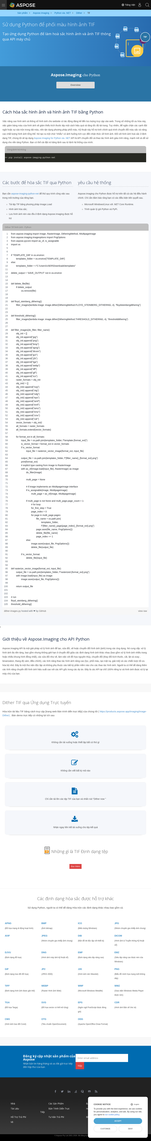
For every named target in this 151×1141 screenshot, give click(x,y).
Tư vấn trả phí (56, 1111)
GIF (7, 963)
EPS (80, 997)
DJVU (8, 947)
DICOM (118, 930)
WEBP (44, 980)
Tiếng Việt (127, 4)
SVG (43, 997)
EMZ (117, 947)
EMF (80, 947)
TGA (7, 997)
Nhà (13, 1098)
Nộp (80, 1060)
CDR (117, 997)
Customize (105, 1129)
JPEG (44, 930)
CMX (7, 1013)
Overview (75, 85)
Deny (130, 1129)
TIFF (7, 980)
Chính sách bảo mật (63, 1136)
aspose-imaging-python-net (25, 193)
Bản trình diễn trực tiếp (55, 1105)
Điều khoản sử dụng (80, 1136)
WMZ (117, 980)
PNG (117, 963)
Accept (117, 1121)
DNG (43, 947)
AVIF (7, 930)
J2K (80, 963)
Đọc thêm (75, 864)
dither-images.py (12, 611)
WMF (80, 980)
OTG (43, 1013)
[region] (75, 419)
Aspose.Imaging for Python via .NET (52, 138)
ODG (80, 1013)
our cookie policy (112, 1114)
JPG (117, 918)
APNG (8, 918)
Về (12, 1116)
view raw (142, 611)
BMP (43, 918)
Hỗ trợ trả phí (18, 1111)
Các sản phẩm (56, 1098)
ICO (80, 918)
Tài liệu (15, 1103)
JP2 (43, 963)
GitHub (42, 611)
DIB (80, 930)
